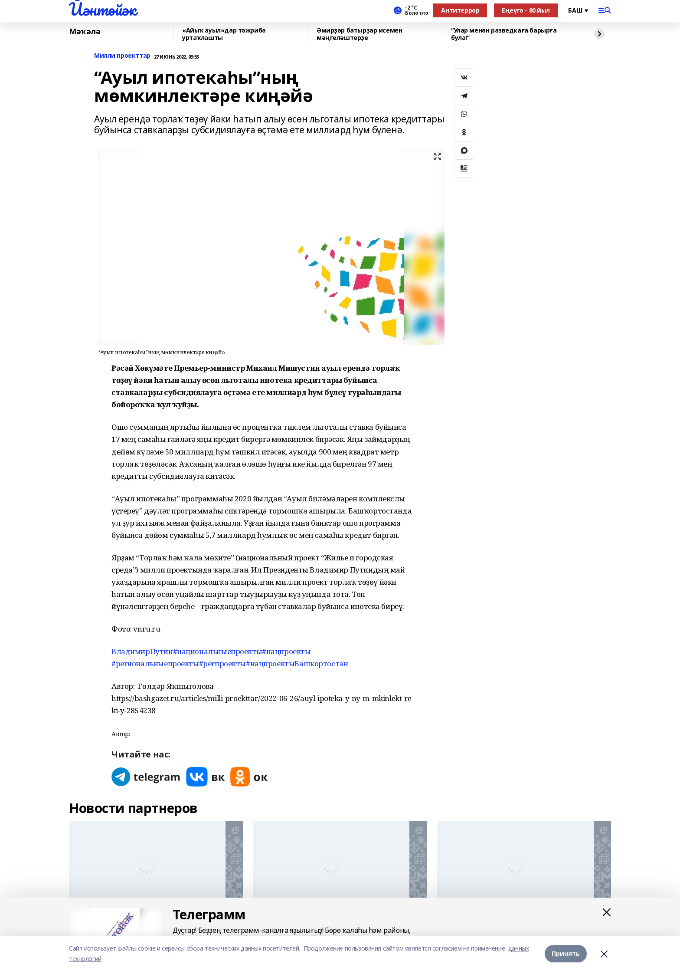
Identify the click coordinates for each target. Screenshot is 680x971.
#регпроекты (222, 663)
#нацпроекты (286, 651)
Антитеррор (460, 10)
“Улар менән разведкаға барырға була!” (503, 34)
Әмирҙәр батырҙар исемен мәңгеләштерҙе (359, 34)
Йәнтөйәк (102, 9)
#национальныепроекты (217, 651)
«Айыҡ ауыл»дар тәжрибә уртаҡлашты (224, 34)
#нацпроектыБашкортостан (297, 663)
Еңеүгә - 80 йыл (526, 10)
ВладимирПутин (142, 651)
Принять (566, 953)
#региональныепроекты (155, 663)
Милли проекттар (122, 55)
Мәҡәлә (84, 31)
